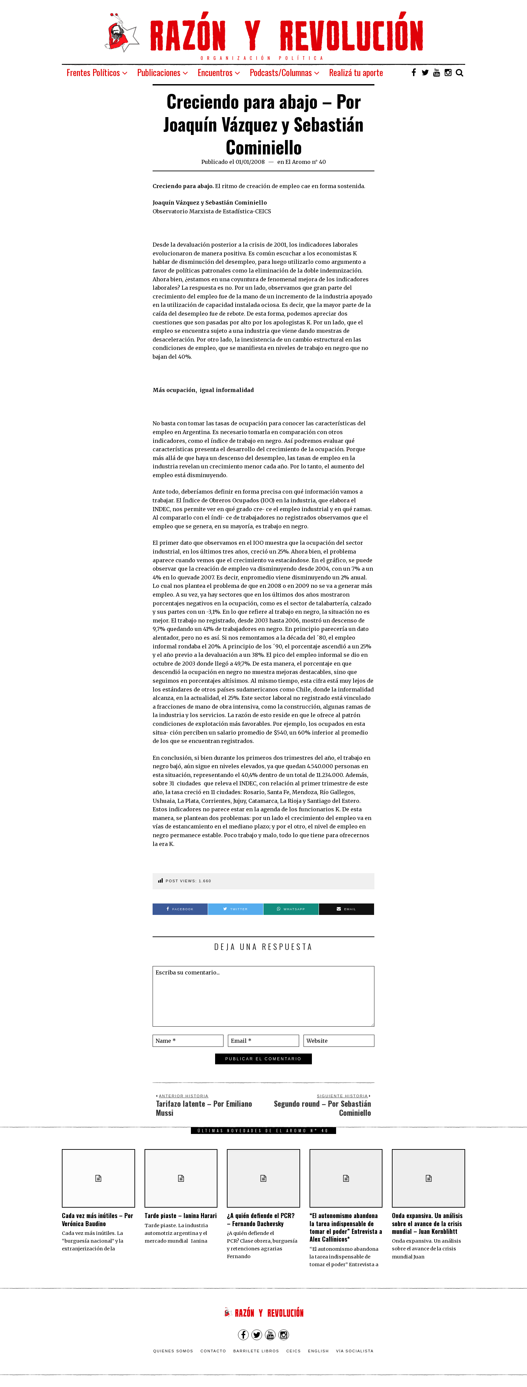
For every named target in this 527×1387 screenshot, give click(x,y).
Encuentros (215, 72)
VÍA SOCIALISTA (355, 1351)
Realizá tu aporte (356, 72)
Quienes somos (173, 1351)
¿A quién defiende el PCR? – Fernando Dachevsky (261, 1219)
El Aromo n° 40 (305, 161)
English (318, 1351)
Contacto (213, 1351)
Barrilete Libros (256, 1351)
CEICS (293, 1351)
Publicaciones (158, 72)
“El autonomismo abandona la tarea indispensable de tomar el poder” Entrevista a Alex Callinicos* (346, 1227)
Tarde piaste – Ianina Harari (181, 1215)
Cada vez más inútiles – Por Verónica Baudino (97, 1219)
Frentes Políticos (93, 72)
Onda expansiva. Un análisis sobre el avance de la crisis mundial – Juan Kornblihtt (427, 1223)
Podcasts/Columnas (281, 72)
